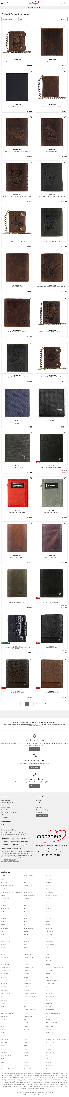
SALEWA (49, 928)
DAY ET (3, 987)
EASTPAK (4, 1019)
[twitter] (48, 855)
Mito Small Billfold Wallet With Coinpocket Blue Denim (17, 421)
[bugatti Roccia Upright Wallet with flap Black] (52, 448)
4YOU (3, 876)
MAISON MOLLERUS (30, 1010)
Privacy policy (5, 807)
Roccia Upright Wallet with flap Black (51, 466)
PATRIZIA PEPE (28, 1068)
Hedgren (26, 911)
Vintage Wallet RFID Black (17, 105)
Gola (25, 882)
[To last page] (46, 704)
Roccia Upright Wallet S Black (51, 601)
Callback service (41, 805)
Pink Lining (49, 882)
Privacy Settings (6, 810)
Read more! (34, 767)
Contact (38, 800)
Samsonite (49, 931)
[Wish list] (60, 3)
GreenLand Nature (29, 895)
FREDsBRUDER (6, 1052)
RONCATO (49, 918)
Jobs (2, 814)
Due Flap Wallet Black (52, 646)
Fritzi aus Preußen (6, 1055)
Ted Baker (49, 1006)
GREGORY (27, 898)
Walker (48, 1059)
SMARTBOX (49, 970)
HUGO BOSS (27, 934)
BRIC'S (3, 934)
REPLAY (48, 911)
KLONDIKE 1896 (28, 967)
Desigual (4, 1000)
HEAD (25, 908)
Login (3, 824)
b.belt (3, 895)
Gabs (2, 1065)
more (23, 834)
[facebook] (44, 855)
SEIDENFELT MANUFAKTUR (54, 967)
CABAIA (3, 954)
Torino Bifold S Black (52, 421)
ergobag (3, 1029)
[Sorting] (9, 19)
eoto (2, 1023)
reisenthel (49, 908)
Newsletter (39, 812)
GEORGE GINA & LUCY (8, 1068)
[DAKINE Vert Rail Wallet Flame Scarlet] (17, 493)
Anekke (3, 889)
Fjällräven (4, 1042)
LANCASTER (27, 983)
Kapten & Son (28, 954)
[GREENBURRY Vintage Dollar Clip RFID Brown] (17, 312)
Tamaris (48, 1000)
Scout (48, 954)
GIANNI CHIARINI (29, 879)
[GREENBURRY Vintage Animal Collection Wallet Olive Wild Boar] (52, 222)
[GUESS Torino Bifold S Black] (52, 403)
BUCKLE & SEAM (6, 941)
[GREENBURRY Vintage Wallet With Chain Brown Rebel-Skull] (52, 312)
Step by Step (50, 983)
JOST (25, 951)
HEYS (25, 921)
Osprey (26, 1055)
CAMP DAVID (5, 964)
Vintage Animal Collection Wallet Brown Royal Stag (51, 285)
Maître (26, 1013)
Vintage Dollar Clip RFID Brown (17, 330)
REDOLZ (48, 905)
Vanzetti (48, 1046)
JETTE (25, 944)
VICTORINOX (50, 1052)
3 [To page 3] (36, 704)
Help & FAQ (39, 807)
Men (2, 11)
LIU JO (26, 1000)
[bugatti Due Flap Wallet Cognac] (52, 673)
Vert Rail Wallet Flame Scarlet (17, 511)
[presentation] (7, 3)
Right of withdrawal (7, 805)
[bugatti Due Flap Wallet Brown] (17, 673)
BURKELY (4, 951)
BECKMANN (5, 898)
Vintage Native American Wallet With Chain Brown (17, 60)
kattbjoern (27, 960)
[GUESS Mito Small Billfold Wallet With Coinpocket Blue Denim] (17, 403)
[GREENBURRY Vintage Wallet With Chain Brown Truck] (17, 222)
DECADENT (4, 990)
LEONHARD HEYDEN (30, 993)
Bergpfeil (4, 905)
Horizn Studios (28, 928)
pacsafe (26, 1062)
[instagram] (56, 855)
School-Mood (50, 944)
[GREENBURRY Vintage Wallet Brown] (52, 132)
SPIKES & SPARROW (52, 980)
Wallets (8, 11)
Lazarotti (26, 990)
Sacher (48, 921)
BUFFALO (4, 944)
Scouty (48, 957)
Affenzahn (4, 882)
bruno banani (5, 938)
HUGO (26, 931)
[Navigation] (2, 3)
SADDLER (49, 925)
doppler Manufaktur (7, 1013)
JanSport (26, 941)
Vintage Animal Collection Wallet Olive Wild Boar (51, 240)
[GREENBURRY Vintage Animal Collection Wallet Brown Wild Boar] (17, 177)
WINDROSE (49, 1065)
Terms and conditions (7, 802)
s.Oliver (48, 977)
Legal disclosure (6, 800)
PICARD (48, 876)
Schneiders (49, 941)
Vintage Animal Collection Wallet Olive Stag (17, 376)
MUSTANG (27, 1036)
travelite (48, 1029)
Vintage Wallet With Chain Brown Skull (52, 376)
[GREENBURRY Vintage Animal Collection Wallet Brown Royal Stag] (52, 267)
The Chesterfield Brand (53, 1013)
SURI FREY (49, 993)
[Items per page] (23, 19)
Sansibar (49, 934)
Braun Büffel (5, 928)
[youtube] (52, 855)
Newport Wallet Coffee (51, 556)
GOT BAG (26, 889)
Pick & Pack (49, 879)
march (26, 1026)
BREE (3, 931)
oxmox (26, 1059)
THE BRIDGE (50, 1010)
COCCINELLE (5, 980)
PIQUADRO (49, 892)
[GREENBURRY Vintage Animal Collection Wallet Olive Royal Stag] (52, 177)
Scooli (48, 947)
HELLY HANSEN (29, 915)
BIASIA (3, 911)
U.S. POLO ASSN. (51, 1036)
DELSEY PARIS (5, 993)
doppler (3, 1010)
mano (25, 1019)
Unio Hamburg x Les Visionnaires (56, 1039)
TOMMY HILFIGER (51, 1023)
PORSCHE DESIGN (52, 895)
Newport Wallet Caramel (17, 556)
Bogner (3, 918)
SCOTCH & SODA (51, 951)
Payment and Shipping (43, 810)
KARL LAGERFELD (29, 957)
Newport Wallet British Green (17, 601)
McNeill (26, 1032)
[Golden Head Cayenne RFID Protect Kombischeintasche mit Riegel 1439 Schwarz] (17, 628)
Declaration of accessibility (9, 812)
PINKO (48, 885)
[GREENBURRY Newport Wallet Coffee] (52, 538)
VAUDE (48, 1049)
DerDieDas (4, 996)
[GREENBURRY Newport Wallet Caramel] (17, 538)
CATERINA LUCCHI (7, 970)
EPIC (2, 1026)
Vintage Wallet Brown (52, 150)
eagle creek (4, 1016)
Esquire (3, 1036)
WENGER (49, 1062)
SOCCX (48, 974)
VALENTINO (50, 1042)
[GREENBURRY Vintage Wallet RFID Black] (17, 87)
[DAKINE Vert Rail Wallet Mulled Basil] (52, 493)
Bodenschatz (5, 915)
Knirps (26, 970)
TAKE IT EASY (50, 996)
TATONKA (49, 1003)
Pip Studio (49, 889)
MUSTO (26, 1039)
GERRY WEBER (28, 876)
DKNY (3, 1006)
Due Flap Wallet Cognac (52, 691)
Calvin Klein (4, 957)
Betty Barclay (5, 908)
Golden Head (28, 885)
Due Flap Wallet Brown (17, 691)
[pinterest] (59, 855)
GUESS (26, 902)
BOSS (3, 925)
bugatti (3, 947)
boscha (3, 921)
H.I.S (25, 925)
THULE (48, 1016)
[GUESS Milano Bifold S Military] (17, 448)
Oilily (25, 1049)
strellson (48, 990)
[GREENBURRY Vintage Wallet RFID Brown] (52, 42)
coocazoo (4, 983)
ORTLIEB (26, 1052)
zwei (47, 1068)
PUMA (48, 898)
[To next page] (41, 704)
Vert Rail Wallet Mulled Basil (51, 511)
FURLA (3, 1059)
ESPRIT (3, 1032)
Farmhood (4, 1039)
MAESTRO (27, 1006)
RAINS (48, 902)
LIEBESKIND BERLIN (30, 996)
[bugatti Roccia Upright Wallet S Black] (52, 583)
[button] (31, 27)
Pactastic (26, 1065)
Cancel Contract (42, 815)
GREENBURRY (28, 892)
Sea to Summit (50, 960)
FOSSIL (3, 1046)
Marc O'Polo (27, 1029)
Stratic (48, 987)
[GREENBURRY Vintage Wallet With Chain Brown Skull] (52, 358)
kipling (26, 964)
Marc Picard (27, 1023)
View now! (34, 749)
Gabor (3, 1062)
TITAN (48, 1019)
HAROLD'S (27, 905)
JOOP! (26, 947)
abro (2, 879)
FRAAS (3, 1049)
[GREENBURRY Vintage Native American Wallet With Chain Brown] (17, 42)
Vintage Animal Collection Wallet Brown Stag (17, 150)
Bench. (3, 902)
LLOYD (26, 1003)
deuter (3, 1003)
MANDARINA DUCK (30, 1016)
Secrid (48, 964)
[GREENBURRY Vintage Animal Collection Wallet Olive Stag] (17, 358)
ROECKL (48, 915)
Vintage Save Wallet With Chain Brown (52, 105)
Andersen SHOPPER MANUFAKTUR (12, 892)
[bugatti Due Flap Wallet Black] (52, 628)
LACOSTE (26, 977)
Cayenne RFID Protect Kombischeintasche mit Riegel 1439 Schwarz (17, 647)
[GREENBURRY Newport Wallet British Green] (17, 583)
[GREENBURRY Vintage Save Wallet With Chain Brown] (52, 87)
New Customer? (6, 827)
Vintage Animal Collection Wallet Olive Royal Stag (52, 195)
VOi (47, 1055)
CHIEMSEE (4, 974)
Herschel (26, 918)
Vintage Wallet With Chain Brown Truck (17, 240)
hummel (26, 938)
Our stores (4, 817)
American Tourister (7, 885)
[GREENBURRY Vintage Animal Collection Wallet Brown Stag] (17, 132)
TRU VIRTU (49, 1032)
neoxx (25, 1042)
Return (38, 802)
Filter (64, 19)
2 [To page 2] (31, 704)
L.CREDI (26, 974)
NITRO (26, 1046)
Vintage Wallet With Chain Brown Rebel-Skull (52, 330)
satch (47, 938)
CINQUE (3, 977)
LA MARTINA (27, 980)
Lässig (26, 987)
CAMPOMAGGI (5, 967)
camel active (5, 960)
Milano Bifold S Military (17, 466)
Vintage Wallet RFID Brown (51, 60)
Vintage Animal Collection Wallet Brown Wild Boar (17, 195)
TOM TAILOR (50, 1026)
